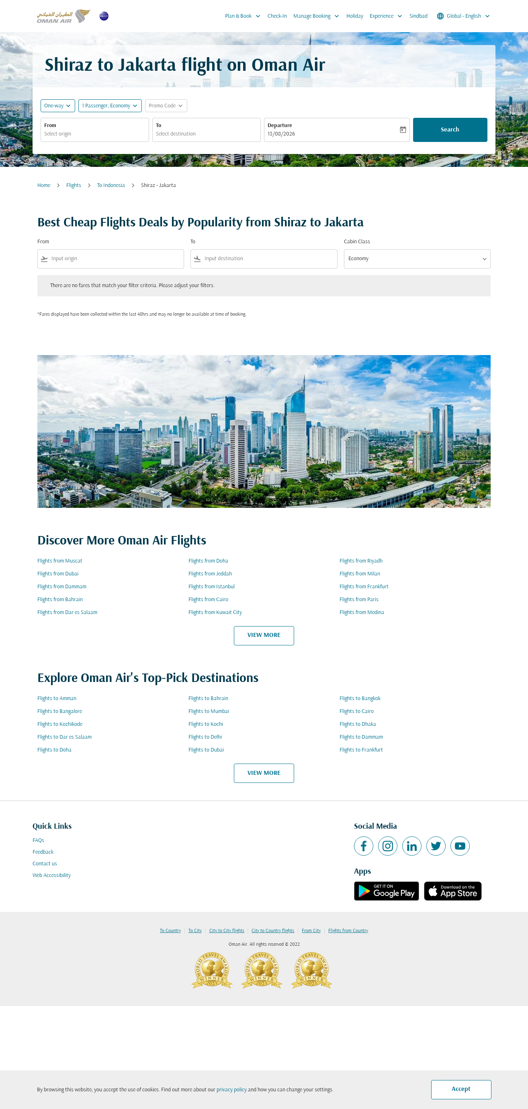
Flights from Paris (359, 600)
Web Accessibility (52, 876)
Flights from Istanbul (211, 587)
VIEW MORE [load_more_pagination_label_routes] (264, 635)
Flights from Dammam (61, 587)
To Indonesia (111, 186)
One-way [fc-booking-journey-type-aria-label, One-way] (53, 106)
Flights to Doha (54, 750)
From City (311, 930)
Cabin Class (357, 242)
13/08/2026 (281, 134)
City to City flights (226, 930)
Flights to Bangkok (360, 699)
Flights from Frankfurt (364, 587)
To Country (170, 930)
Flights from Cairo (208, 600)
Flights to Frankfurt (361, 750)
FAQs (38, 841)
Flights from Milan (360, 574)
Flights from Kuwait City (215, 613)
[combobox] (94, 134)
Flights (73, 186)
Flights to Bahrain (208, 699)
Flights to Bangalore (59, 712)
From (50, 126)
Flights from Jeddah (210, 574)
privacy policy (232, 1090)
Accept (461, 1089)
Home (43, 186)
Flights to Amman (56, 699)
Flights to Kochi (205, 724)
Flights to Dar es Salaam (64, 737)
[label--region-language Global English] (464, 16)
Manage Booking (318, 16)
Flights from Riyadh (361, 561)
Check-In (277, 16)
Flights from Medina (362, 613)
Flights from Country (348, 930)
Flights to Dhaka (358, 724)
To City (195, 930)
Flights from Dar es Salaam (67, 613)
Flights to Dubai (206, 750)
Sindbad (418, 16)
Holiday (354, 16)
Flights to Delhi (205, 737)
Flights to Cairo (357, 712)
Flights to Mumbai (208, 712)
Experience (388, 16)
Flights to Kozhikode (59, 724)
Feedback (43, 852)
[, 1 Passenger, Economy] (106, 106)
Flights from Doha (208, 561)
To (158, 126)
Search (450, 130)
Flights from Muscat (59, 561)
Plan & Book (244, 16)
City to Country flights (273, 930)
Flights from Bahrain (60, 600)
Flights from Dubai (57, 574)
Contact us (45, 864)
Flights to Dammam (361, 737)
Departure (280, 126)
